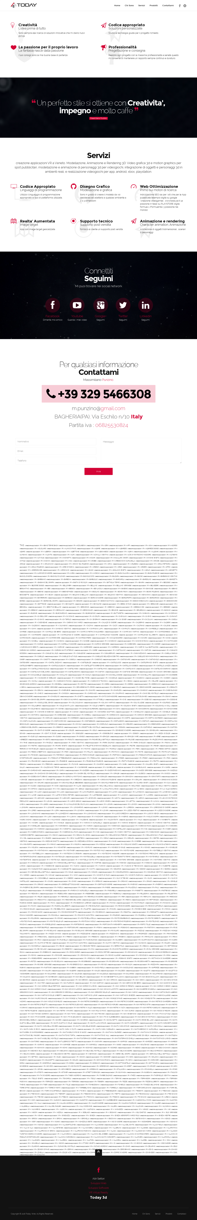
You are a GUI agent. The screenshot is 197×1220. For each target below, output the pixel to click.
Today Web (31, 1214)
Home (117, 5)
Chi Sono (129, 5)
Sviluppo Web (98, 1183)
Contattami (168, 5)
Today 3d (98, 1197)
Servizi (141, 5)
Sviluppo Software (98, 1187)
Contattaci (181, 1214)
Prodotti (154, 5)
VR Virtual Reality (98, 1192)
